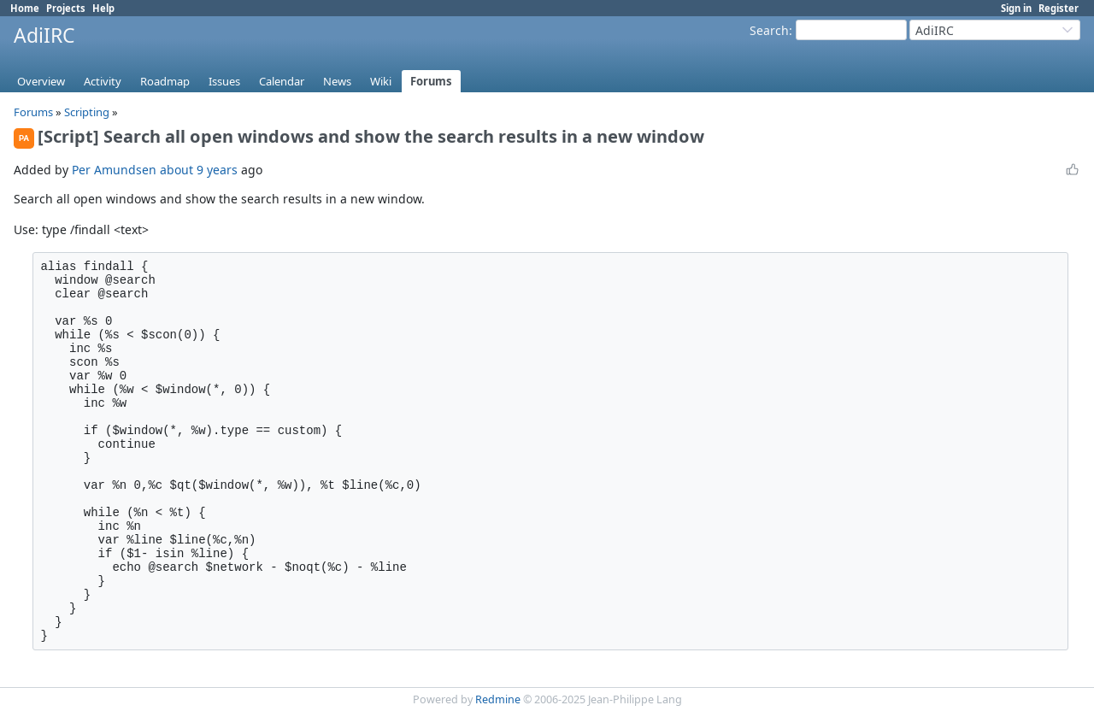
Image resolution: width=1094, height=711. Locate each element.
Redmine (498, 699)
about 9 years (199, 170)
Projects (65, 8)
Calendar (281, 81)
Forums (431, 81)
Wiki (380, 81)
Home (24, 8)
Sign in (1016, 8)
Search (769, 30)
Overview (41, 81)
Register (1058, 8)
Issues (224, 81)
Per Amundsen (114, 170)
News (337, 81)
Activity (102, 81)
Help (103, 8)
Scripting (88, 112)
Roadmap (165, 81)
